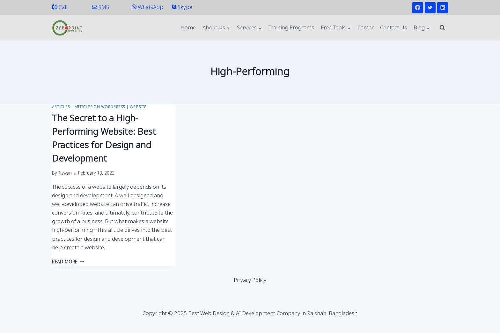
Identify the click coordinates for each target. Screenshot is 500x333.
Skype (182, 7)
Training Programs (291, 28)
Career (365, 28)
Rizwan (65, 174)
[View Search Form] (442, 28)
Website (138, 107)
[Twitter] (430, 7)
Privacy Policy (250, 280)
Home (188, 28)
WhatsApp (147, 7)
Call (59, 7)
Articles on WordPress (100, 107)
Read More (68, 262)
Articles (61, 107)
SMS (100, 7)
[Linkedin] (442, 7)
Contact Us (393, 28)
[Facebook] (417, 7)
